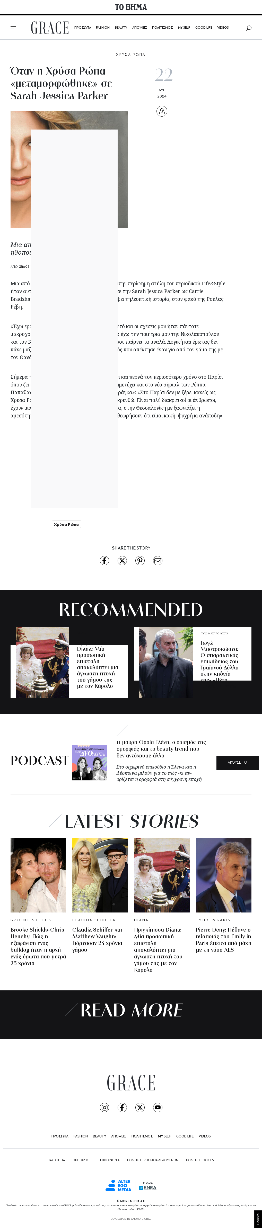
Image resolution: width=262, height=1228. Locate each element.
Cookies (258, 1219)
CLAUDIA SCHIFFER (94, 920)
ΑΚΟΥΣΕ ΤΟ (237, 763)
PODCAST (40, 761)
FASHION (103, 27)
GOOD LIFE (203, 27)
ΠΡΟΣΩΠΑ (82, 27)
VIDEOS (223, 27)
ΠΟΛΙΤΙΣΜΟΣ (162, 27)
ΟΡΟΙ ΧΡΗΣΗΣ (82, 1160)
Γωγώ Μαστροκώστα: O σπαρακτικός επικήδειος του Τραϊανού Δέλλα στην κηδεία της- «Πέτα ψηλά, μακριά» (219, 665)
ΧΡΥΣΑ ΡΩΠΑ (131, 55)
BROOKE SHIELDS (31, 920)
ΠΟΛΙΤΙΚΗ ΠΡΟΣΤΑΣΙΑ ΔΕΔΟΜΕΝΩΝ (152, 1160)
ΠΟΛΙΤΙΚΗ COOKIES (200, 1160)
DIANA (81, 633)
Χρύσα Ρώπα (66, 524)
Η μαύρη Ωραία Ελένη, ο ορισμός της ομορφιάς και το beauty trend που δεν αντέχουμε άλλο (161, 749)
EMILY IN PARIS (213, 920)
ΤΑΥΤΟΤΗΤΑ (56, 1160)
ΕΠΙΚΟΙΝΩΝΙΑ (109, 1160)
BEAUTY (121, 27)
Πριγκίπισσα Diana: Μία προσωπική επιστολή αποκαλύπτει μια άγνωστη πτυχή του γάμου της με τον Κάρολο (97, 664)
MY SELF (184, 27)
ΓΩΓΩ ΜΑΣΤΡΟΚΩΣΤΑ (214, 633)
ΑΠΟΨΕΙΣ (139, 27)
